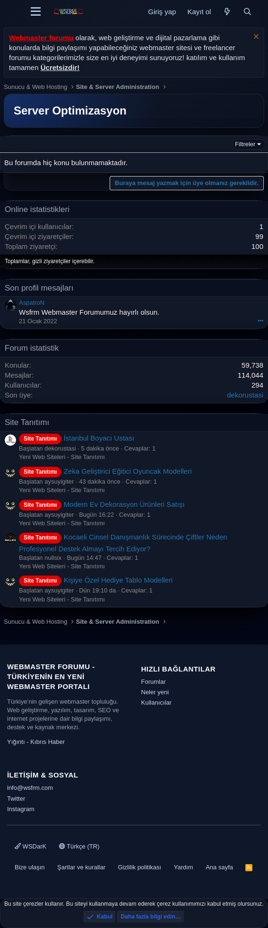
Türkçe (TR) (79, 846)
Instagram (21, 809)
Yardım (183, 867)
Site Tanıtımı (27, 422)
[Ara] (247, 11)
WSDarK (30, 846)
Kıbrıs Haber (47, 741)
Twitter (16, 798)
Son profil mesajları (39, 287)
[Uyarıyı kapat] (255, 38)
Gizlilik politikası (139, 867)
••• (260, 320)
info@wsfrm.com (30, 787)
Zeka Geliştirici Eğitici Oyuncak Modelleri (105, 471)
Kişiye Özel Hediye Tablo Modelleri (96, 580)
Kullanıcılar (156, 702)
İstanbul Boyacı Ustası (76, 438)
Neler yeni (155, 692)
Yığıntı (16, 741)
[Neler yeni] (226, 11)
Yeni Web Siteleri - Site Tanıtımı (62, 456)
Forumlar (153, 681)
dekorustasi (245, 395)
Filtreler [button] (245, 144)
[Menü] (36, 12)
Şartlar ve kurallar (81, 867)
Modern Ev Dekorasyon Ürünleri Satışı (102, 504)
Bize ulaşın (30, 867)
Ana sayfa (219, 867)
